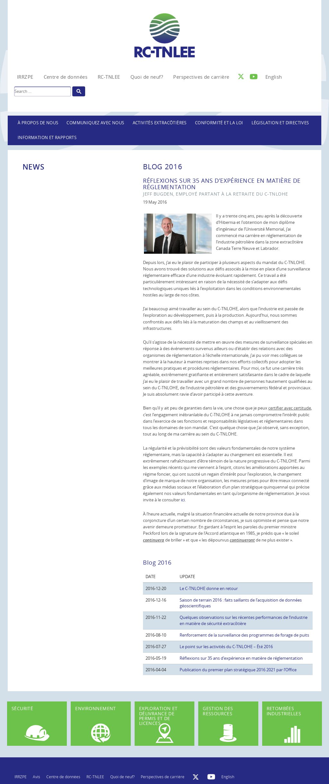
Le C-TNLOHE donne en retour (209, 588)
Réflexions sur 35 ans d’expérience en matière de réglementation (241, 658)
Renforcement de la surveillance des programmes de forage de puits (244, 635)
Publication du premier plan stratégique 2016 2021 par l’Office (238, 670)
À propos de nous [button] (38, 123)
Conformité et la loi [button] (219, 123)
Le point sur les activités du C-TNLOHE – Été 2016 (226, 646)
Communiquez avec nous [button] (95, 123)
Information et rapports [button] (47, 137)
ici (183, 500)
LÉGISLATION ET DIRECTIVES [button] (280, 123)
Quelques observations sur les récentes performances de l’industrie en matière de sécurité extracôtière (243, 620)
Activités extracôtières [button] (160, 123)
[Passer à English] (274, 77)
